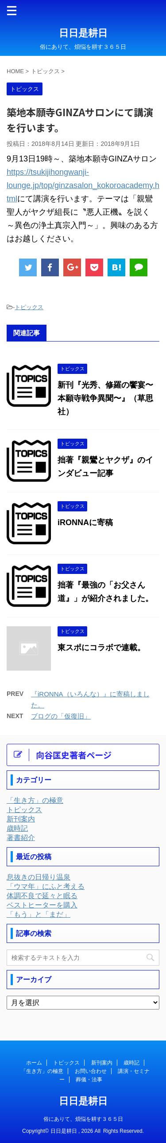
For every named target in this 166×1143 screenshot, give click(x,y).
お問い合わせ (91, 1071)
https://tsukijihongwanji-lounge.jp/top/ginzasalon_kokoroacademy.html (83, 185)
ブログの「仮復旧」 (61, 716)
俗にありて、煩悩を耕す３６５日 (83, 1119)
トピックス (29, 307)
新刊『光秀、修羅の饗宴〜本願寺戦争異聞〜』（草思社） (105, 398)
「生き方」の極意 (42, 1071)
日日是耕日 (83, 33)
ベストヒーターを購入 (42, 905)
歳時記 (131, 1063)
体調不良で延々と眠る (42, 895)
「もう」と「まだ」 (38, 914)
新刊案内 (101, 1063)
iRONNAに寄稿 (85, 522)
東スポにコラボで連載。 (101, 647)
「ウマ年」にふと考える (46, 886)
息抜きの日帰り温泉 (38, 877)
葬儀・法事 (89, 1079)
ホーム (34, 1063)
